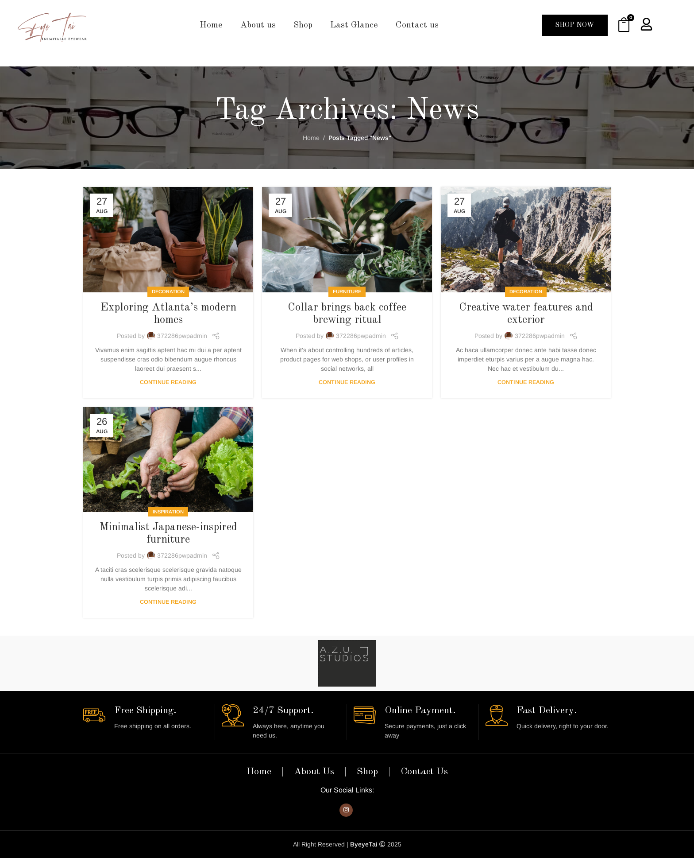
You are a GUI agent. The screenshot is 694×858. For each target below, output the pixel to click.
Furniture (347, 291)
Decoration (168, 291)
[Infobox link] (145, 717)
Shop (302, 25)
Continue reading (168, 382)
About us (258, 25)
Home (211, 25)
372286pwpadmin (182, 335)
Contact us (417, 25)
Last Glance (354, 25)
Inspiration (168, 511)
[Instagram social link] (346, 810)
